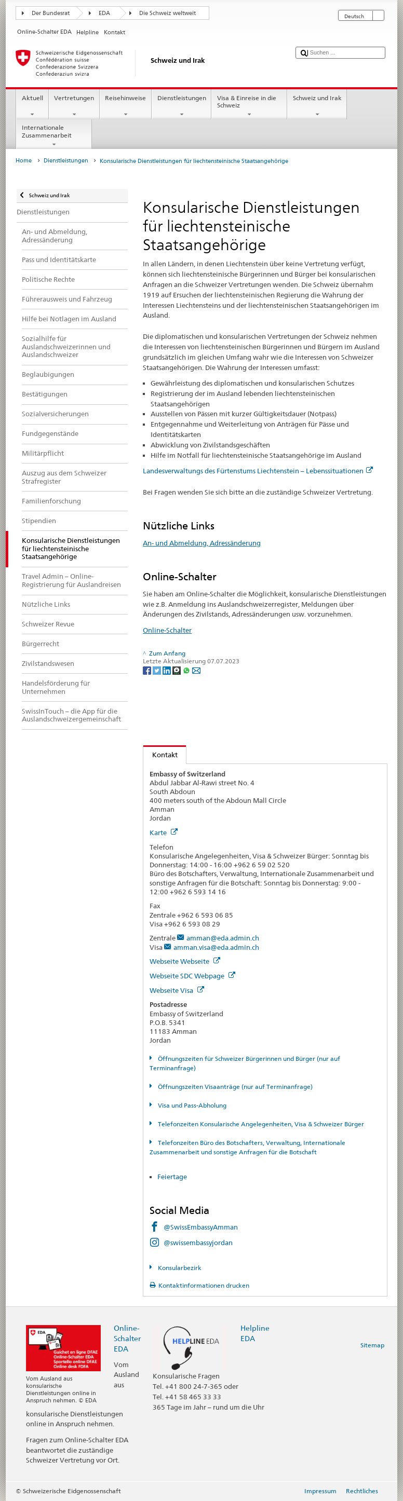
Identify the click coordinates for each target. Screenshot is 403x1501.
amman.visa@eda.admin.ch (216, 947)
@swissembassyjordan (198, 1242)
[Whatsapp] (187, 670)
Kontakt (160, 755)
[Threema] (177, 670)
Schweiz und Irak (317, 106)
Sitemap (372, 1345)
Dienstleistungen (181, 106)
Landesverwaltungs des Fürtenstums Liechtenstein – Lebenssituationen (258, 471)
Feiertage (172, 1176)
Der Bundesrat (51, 13)
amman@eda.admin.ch (222, 938)
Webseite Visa (177, 990)
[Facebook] (148, 670)
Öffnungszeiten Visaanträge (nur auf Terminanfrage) (234, 1086)
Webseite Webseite (185, 961)
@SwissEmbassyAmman (201, 1227)
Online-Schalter (167, 630)
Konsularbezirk (179, 1268)
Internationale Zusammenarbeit (54, 136)
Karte (164, 832)
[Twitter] (158, 670)
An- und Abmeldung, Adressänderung (202, 543)
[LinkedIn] (167, 670)
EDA (104, 13)
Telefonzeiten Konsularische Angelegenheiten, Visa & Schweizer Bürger (260, 1124)
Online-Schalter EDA (127, 1338)
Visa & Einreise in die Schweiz (249, 106)
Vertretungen (74, 106)
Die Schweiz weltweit (167, 13)
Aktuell (32, 106)
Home (24, 160)
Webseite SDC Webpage (192, 976)
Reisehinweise (125, 106)
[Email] (196, 670)
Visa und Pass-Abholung (191, 1105)
